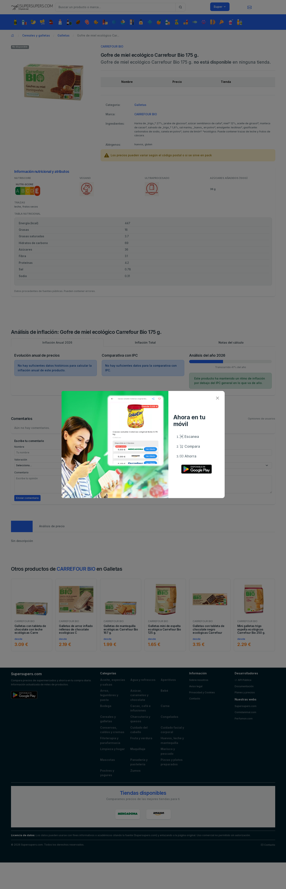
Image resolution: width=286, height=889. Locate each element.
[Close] (217, 398)
